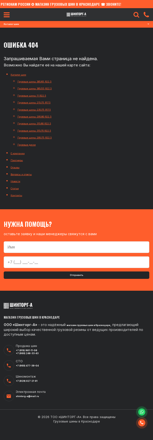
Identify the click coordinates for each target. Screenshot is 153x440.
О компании (21, 153)
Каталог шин (22, 74)
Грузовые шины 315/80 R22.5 (43, 123)
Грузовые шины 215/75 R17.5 (43, 102)
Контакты (19, 194)
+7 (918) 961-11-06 (32, 359)
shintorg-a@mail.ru (33, 408)
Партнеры (20, 159)
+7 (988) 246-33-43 (34, 364)
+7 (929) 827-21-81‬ (33, 393)
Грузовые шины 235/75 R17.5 (43, 109)
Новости (18, 180)
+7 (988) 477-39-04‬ (34, 378)
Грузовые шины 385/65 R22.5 (44, 81)
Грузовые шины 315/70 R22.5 (43, 130)
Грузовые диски (32, 144)
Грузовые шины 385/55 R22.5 (44, 88)
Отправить (76, 277)
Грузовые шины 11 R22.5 (39, 95)
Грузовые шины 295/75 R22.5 (44, 137)
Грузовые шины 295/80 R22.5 (44, 116)
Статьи (17, 188)
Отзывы (18, 167)
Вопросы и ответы (27, 174)
